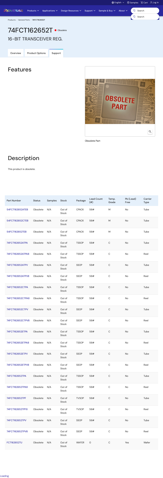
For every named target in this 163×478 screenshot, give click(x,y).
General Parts (24, 20)
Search (145, 10)
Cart (145, 2)
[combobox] (145, 17)
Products (12, 20)
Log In (156, 2)
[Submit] (134, 16)
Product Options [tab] (36, 53)
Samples (134, 2)
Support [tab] (56, 53)
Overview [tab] (15, 53)
